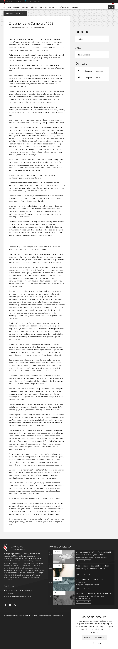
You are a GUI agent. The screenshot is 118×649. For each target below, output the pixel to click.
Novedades (52, 16)
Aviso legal (34, 646)
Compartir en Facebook (89, 101)
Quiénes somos (64, 16)
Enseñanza (7, 16)
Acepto (87, 637)
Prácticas (33, 16)
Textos (16, 21)
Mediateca (43, 16)
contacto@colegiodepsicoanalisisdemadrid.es (18, 627)
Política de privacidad (45, 646)
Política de (58, 646)
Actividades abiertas (20, 16)
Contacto (75, 16)
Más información (94, 643)
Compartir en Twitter (87, 107)
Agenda (111, 16)
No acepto (100, 637)
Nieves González (23, 21)
